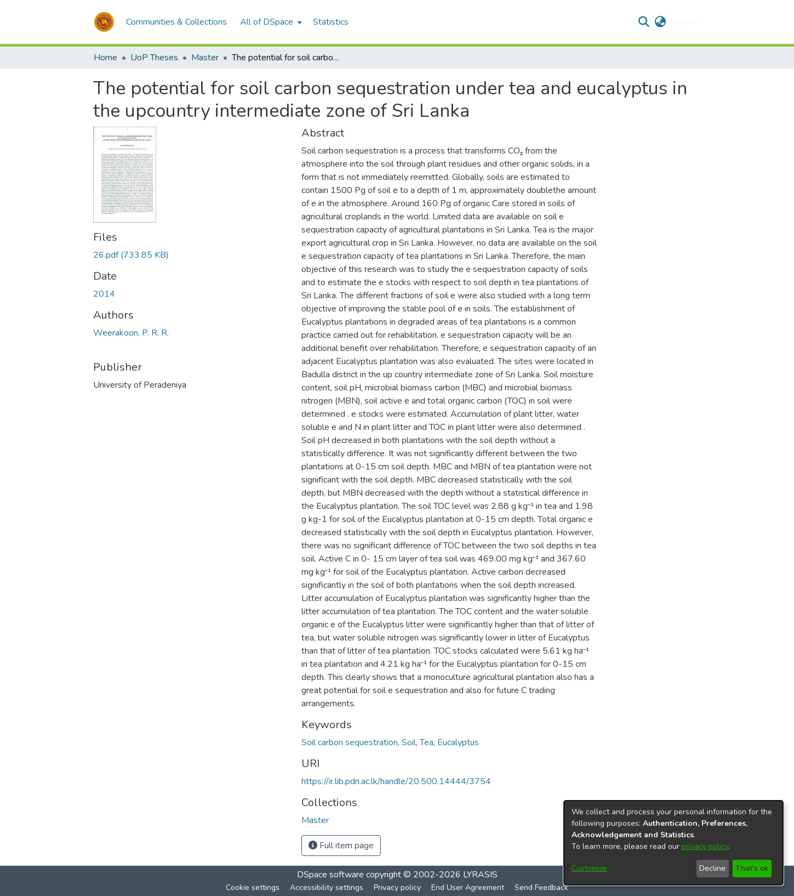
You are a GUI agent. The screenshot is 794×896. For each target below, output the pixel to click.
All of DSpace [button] (266, 22)
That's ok (751, 868)
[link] (131, 255)
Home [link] (105, 58)
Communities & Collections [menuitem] (176, 22)
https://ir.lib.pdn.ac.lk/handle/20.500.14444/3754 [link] (396, 781)
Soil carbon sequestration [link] (349, 742)
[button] (104, 22)
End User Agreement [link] (467, 887)
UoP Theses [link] (154, 58)
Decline (712, 868)
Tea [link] (426, 742)
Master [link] (205, 58)
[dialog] (673, 843)
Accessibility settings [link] (326, 887)
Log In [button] (683, 22)
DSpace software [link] (330, 875)
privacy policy (705, 846)
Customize (589, 868)
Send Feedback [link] (541, 887)
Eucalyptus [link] (458, 742)
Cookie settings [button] (252, 887)
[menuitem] (270, 22)
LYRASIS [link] (480, 875)
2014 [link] (104, 294)
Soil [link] (409, 742)
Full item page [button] (341, 846)
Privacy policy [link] (397, 887)
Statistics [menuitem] (331, 22)
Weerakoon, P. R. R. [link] (131, 333)
